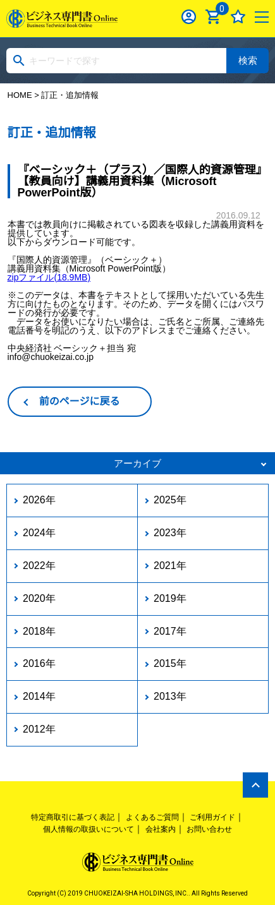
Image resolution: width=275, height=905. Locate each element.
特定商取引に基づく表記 (72, 817)
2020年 (39, 598)
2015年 (170, 663)
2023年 (170, 532)
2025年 (170, 499)
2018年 (39, 631)
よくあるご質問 (152, 817)
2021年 (170, 565)
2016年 (39, 663)
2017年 (170, 631)
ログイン (188, 16)
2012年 (39, 729)
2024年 (39, 532)
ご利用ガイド (212, 817)
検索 (247, 60)
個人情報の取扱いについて (88, 829)
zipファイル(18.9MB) (49, 277)
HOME (20, 95)
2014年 (39, 696)
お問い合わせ (209, 829)
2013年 (170, 696)
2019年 (170, 598)
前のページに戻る (79, 401)
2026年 (39, 499)
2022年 (39, 565)
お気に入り (238, 16)
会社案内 (160, 829)
